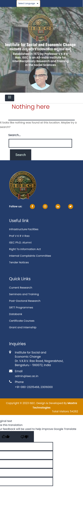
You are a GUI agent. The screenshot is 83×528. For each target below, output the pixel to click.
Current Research (20, 288)
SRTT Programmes (21, 307)
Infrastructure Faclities (23, 229)
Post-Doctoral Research (24, 301)
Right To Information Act (25, 249)
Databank (15, 314)
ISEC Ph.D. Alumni (20, 242)
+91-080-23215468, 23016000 (34, 387)
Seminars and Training (24, 294)
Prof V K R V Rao (19, 236)
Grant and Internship (22, 327)
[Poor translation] (24, 436)
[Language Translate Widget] (28, 3)
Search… (14, 135)
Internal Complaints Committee (30, 256)
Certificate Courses (21, 321)
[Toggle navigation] (9, 98)
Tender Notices (19, 262)
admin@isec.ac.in (26, 376)
